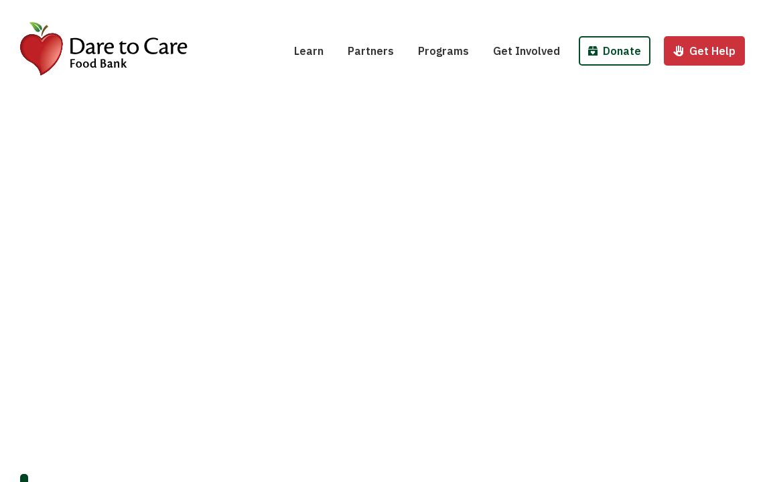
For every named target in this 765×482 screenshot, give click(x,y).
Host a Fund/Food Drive (562, 12)
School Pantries (467, 12)
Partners (371, 51)
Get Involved (526, 51)
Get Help (704, 51)
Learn (309, 51)
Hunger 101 (332, 12)
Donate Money (629, 12)
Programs (443, 51)
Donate (614, 51)
